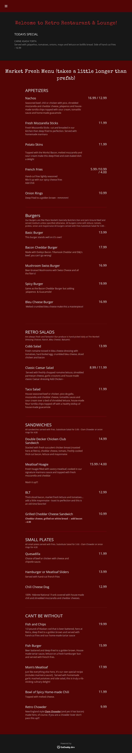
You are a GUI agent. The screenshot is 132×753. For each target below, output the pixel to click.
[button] (12, 6)
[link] (66, 746)
